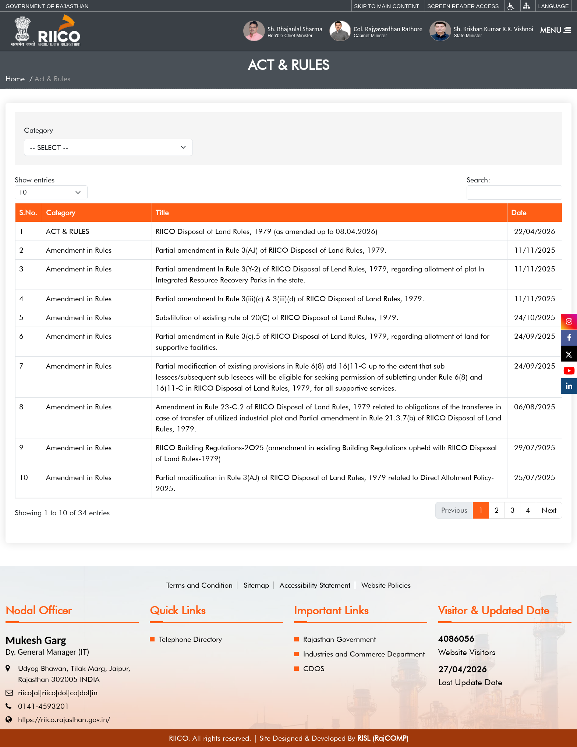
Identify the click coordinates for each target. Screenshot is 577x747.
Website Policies (386, 585)
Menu (555, 30)
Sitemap (256, 585)
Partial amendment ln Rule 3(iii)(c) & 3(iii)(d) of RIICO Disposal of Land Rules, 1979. (290, 298)
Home (15, 78)
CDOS (313, 668)
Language (553, 6)
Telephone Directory (190, 639)
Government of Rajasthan (47, 6)
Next (549, 510)
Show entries (51, 187)
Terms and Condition (199, 585)
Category (38, 130)
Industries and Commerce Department (364, 654)
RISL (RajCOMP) (382, 738)
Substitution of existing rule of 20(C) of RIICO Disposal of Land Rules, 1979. (277, 317)
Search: (514, 187)
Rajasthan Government (339, 639)
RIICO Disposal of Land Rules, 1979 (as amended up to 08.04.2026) (267, 231)
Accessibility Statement (315, 585)
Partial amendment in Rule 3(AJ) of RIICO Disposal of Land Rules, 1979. (271, 250)
